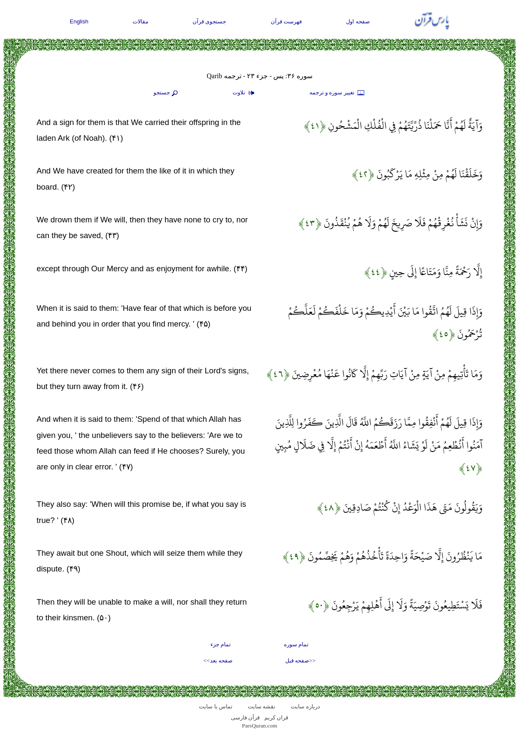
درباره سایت (305, 706)
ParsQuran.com (259, 725)
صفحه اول (358, 21)
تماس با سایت (216, 706)
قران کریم (276, 717)
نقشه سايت (261, 706)
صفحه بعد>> (218, 660)
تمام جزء (220, 644)
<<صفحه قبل (300, 660)
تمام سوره (296, 644)
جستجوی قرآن (210, 21)
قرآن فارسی (245, 717)
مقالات (140, 21)
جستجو (166, 93)
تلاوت (244, 93)
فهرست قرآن (286, 21)
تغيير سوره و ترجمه (337, 93)
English (79, 21)
